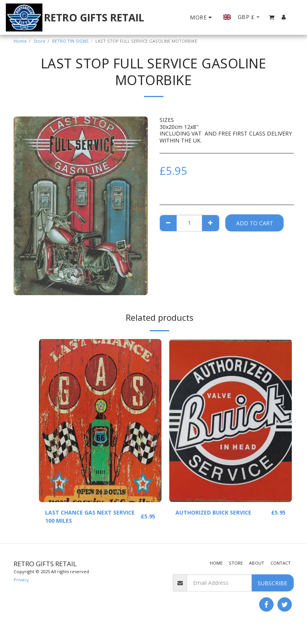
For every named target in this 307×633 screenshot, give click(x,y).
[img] (100, 420)
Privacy (21, 580)
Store (39, 41)
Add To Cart (254, 223)
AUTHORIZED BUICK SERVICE (213, 512)
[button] (271, 17)
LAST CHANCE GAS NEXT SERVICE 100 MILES (90, 516)
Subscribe (272, 583)
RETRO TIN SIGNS (70, 41)
